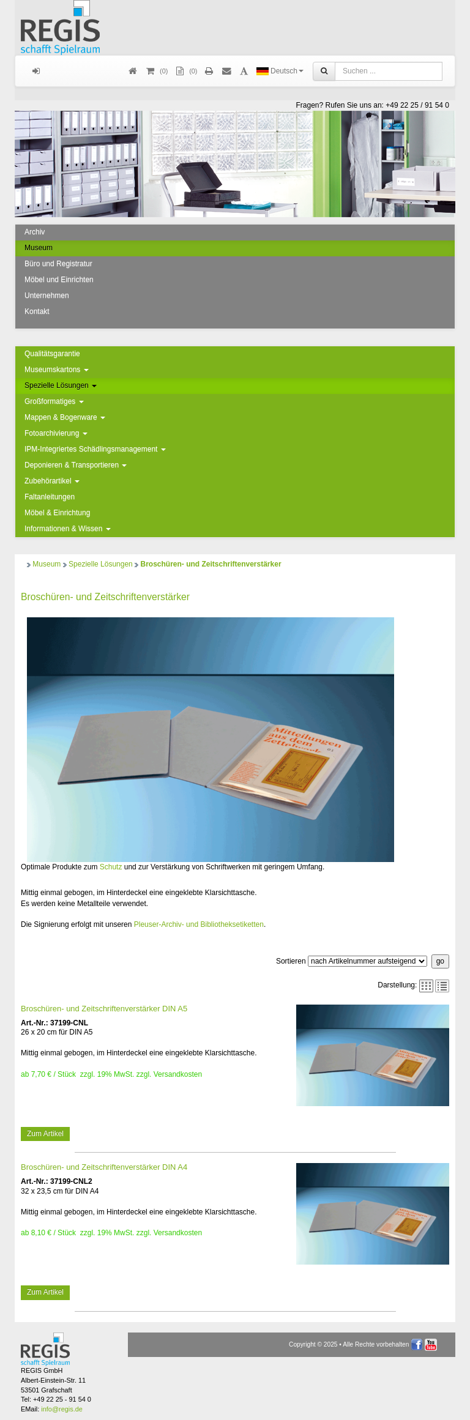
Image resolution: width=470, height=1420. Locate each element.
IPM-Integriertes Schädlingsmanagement (95, 449)
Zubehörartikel (52, 481)
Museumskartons (56, 369)
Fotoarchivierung (56, 433)
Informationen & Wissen (67, 528)
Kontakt (37, 311)
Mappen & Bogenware (64, 417)
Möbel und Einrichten (59, 279)
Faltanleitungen (49, 497)
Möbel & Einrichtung (57, 512)
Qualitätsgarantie (52, 353)
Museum (38, 247)
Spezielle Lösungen (60, 385)
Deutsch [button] (280, 71)
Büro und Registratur (58, 263)
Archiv (34, 232)
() (156, 71)
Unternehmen (46, 295)
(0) (185, 71)
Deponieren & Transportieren (75, 465)
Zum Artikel (45, 1133)
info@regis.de (61, 1409)
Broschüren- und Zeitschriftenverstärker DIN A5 (104, 1008)
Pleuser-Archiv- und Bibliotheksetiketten (199, 924)
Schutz (111, 867)
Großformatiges (54, 401)
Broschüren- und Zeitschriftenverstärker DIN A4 (104, 1167)
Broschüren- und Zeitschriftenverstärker (210, 564)
